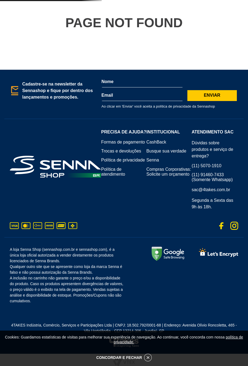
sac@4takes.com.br (211, 189)
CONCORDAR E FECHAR (124, 357)
